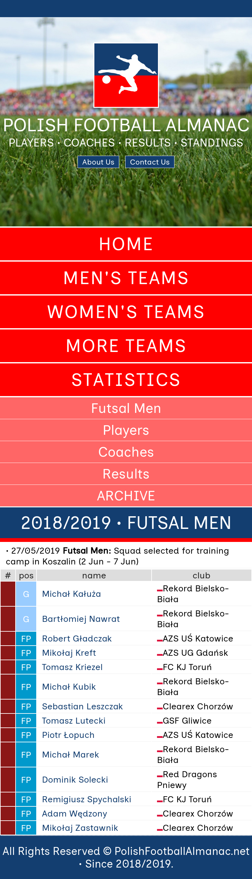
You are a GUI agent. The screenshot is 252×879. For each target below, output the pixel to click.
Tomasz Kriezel (72, 666)
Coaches (126, 452)
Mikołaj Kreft (69, 652)
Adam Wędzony (74, 813)
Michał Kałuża (71, 593)
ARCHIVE (126, 495)
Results (126, 474)
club (201, 575)
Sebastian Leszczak (82, 706)
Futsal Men (126, 408)
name (94, 575)
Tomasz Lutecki (74, 720)
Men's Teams (126, 278)
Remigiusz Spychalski (86, 799)
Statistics (126, 379)
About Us (98, 161)
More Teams (126, 345)
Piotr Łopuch (68, 734)
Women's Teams (126, 311)
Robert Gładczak (77, 638)
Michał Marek (70, 754)
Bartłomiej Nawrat (81, 618)
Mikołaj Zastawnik (80, 827)
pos (26, 575)
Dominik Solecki (75, 779)
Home (126, 244)
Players (126, 430)
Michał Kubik (69, 686)
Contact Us (150, 161)
